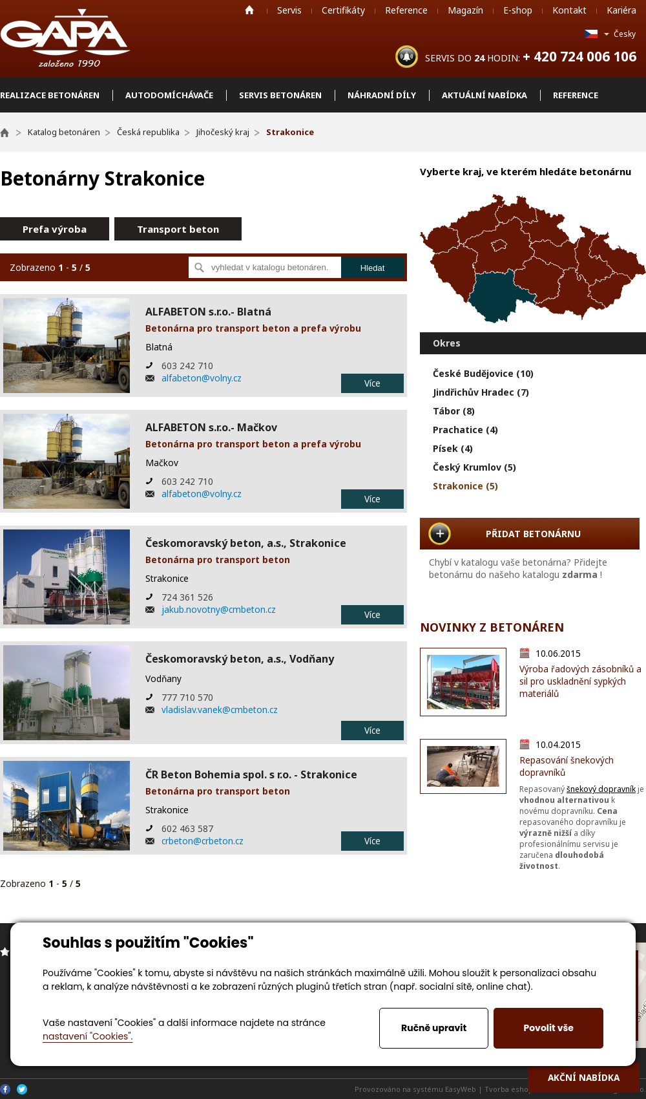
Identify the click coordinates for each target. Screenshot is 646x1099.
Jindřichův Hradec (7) (481, 392)
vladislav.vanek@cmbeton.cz (220, 709)
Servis (289, 10)
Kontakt (569, 10)
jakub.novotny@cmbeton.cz (219, 609)
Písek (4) (453, 448)
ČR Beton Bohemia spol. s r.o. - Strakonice (251, 774)
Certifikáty (343, 10)
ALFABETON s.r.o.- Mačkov (211, 427)
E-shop (517, 10)
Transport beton (178, 228)
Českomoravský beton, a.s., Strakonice (245, 543)
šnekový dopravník (601, 789)
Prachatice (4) (465, 429)
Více (372, 383)
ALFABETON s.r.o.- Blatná (208, 311)
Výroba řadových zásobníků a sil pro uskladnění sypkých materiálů (580, 681)
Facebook (5, 1089)
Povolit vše (548, 1027)
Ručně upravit (433, 1027)
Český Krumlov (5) (474, 467)
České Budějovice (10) (483, 373)
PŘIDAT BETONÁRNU (533, 534)
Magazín (465, 10)
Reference (406, 10)
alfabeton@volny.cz (202, 378)
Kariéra (621, 10)
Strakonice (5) (465, 486)
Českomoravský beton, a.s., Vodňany (239, 659)
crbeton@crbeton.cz (203, 841)
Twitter (22, 1089)
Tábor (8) (454, 411)
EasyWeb (460, 1089)
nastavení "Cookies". (87, 1036)
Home (249, 9)
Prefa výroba (55, 228)
